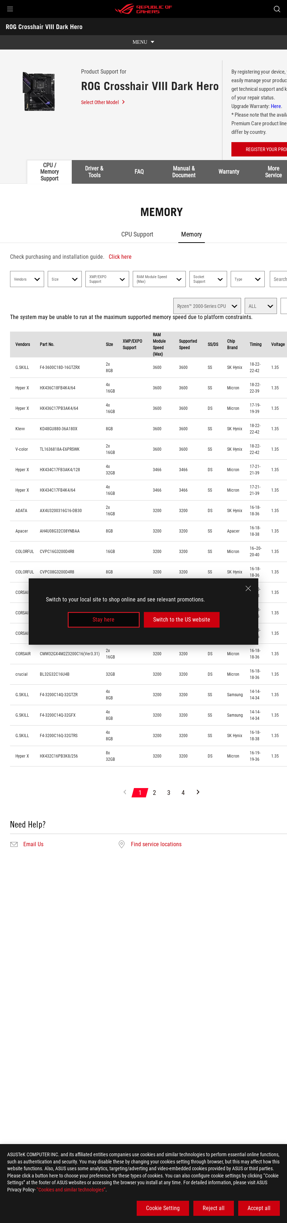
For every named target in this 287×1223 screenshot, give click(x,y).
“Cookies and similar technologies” (71, 1189)
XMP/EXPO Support (107, 279)
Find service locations (156, 844)
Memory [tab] (191, 234)
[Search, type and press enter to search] (277, 9)
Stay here (103, 619)
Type (248, 279)
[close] (248, 588)
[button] (10, 9)
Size (65, 279)
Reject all (214, 1208)
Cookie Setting (163, 1208)
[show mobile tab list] (143, 42)
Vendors (27, 279)
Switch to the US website (181, 619)
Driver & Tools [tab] (94, 171)
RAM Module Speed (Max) (159, 279)
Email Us (33, 844)
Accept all (259, 1208)
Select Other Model (103, 102)
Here (276, 106)
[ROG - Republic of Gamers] (143, 9)
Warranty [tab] (228, 171)
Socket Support (208, 279)
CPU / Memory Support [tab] (49, 172)
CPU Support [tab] (137, 234)
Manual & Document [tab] (184, 171)
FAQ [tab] (139, 171)
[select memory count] (261, 306)
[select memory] (207, 306)
